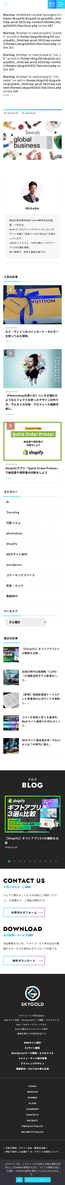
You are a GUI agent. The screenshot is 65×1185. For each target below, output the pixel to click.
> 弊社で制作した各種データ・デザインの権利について (31, 1152)
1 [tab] (9, 861)
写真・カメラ (15, 585)
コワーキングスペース (20, 575)
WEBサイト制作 (16, 554)
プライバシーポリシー (37, 1180)
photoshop (14, 533)
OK (19, 1180)
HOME (32, 1086)
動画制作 (12, 596)
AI (7, 502)
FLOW (32, 1103)
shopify (11, 543)
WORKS (32, 1097)
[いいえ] (60, 1172)
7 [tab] (40, 861)
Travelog (12, 512)
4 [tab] (25, 861)
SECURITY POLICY (32, 1132)
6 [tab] (35, 861)
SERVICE (32, 1092)
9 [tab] (51, 861)
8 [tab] (45, 861)
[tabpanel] (32, 826)
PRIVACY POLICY (32, 1126)
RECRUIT (32, 1120)
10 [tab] (56, 861)
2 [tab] (14, 861)
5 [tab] (30, 861)
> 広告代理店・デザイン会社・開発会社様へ (25, 1148)
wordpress (14, 564)
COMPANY (32, 1109)
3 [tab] (19, 861)
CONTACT (32, 1114)
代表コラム (13, 523)
